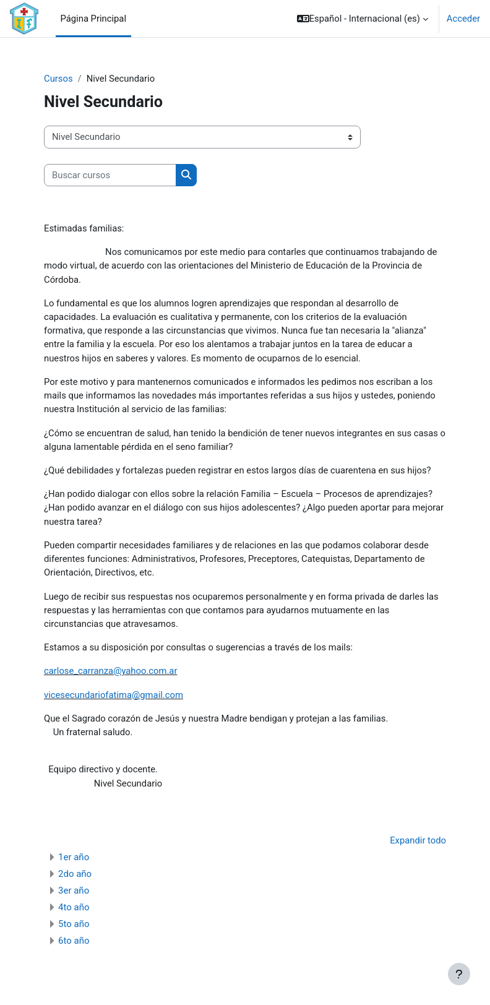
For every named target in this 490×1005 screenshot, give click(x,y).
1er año (73, 857)
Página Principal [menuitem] (94, 18)
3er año (73, 890)
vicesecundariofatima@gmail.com (113, 695)
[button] (362, 18)
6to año (73, 940)
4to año (73, 907)
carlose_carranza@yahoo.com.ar (110, 670)
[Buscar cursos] (110, 175)
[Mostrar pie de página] (459, 974)
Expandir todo (418, 840)
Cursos (58, 78)
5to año (73, 924)
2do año (75, 873)
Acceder (463, 18)
